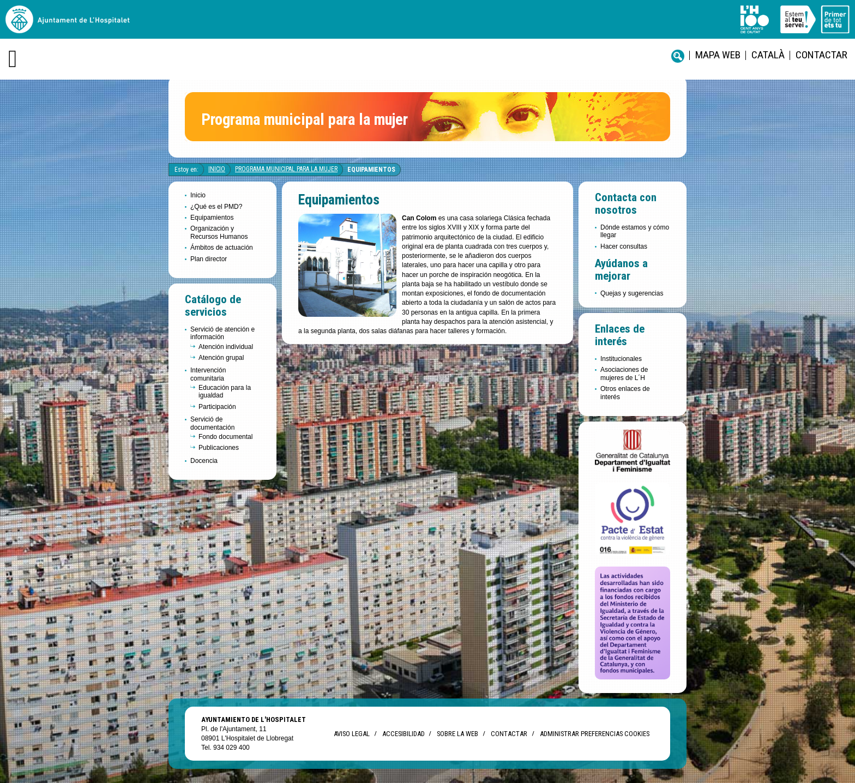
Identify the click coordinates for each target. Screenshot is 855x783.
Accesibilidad (403, 734)
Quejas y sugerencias (631, 293)
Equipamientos (371, 169)
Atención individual (225, 347)
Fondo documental (225, 437)
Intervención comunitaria (208, 374)
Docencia (204, 461)
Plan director (208, 259)
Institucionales (621, 359)
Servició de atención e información (222, 333)
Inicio (216, 169)
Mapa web (717, 55)
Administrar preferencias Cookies (594, 734)
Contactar (821, 55)
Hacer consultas (623, 246)
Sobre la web (457, 734)
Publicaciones (218, 447)
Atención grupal (221, 358)
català (768, 55)
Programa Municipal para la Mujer (286, 169)
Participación (217, 407)
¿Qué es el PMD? (216, 206)
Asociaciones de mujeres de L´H (624, 373)
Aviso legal (352, 734)
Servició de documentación (212, 423)
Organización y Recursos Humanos (219, 232)
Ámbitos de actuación (221, 247)
